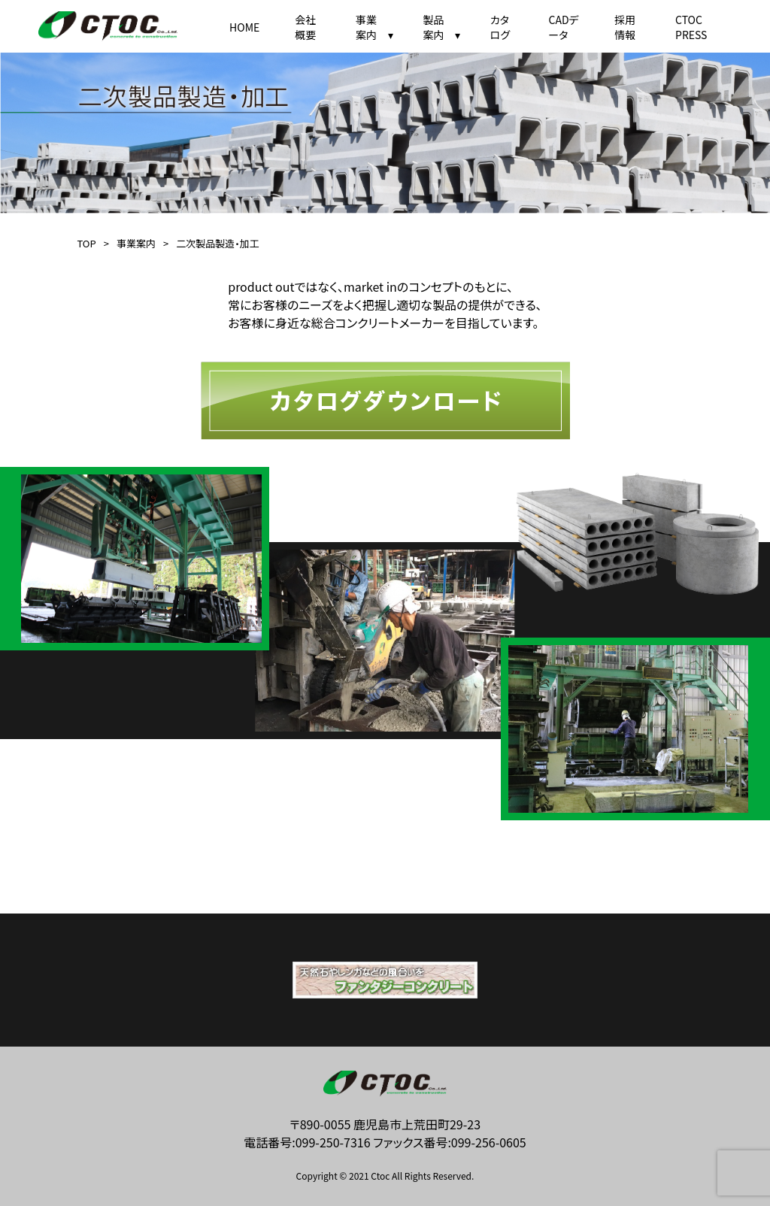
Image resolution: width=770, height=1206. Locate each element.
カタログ (500, 27)
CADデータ (563, 27)
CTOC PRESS (691, 27)
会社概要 (305, 27)
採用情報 (624, 27)
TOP (86, 243)
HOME (244, 27)
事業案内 (136, 243)
